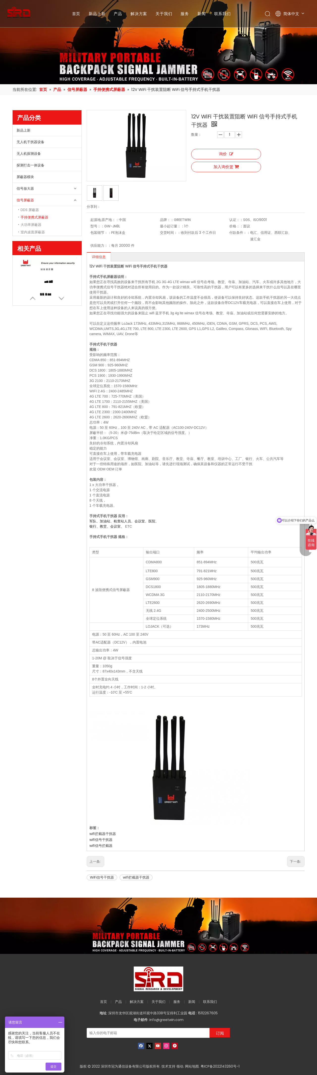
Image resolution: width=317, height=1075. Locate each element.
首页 (76, 13)
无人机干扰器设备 (30, 141)
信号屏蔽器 (25, 200)
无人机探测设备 (29, 153)
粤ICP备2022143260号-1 (220, 1066)
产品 (118, 13)
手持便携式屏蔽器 (34, 217)
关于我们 (164, 13)
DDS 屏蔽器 (30, 209)
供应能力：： (100, 245)
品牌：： (167, 219)
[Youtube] (158, 1046)
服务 (185, 13)
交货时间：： (170, 232)
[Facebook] (141, 1046)
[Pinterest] (175, 1046)
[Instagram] (166, 1046)
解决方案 (139, 13)
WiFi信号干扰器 (102, 877)
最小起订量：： (172, 226)
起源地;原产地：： (104, 219)
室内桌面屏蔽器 (33, 232)
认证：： (236, 219)
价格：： (236, 226)
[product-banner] (158, 926)
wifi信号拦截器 (100, 845)
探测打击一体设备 (30, 165)
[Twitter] (149, 1046)
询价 (226, 154)
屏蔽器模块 (25, 176)
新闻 (201, 13)
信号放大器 (25, 188)
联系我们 (222, 13)
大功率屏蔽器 (31, 224)
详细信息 (99, 256)
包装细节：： (100, 232)
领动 (179, 1066)
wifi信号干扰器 (100, 839)
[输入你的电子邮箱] (147, 1033)
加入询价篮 (226, 167)
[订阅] (220, 1033)
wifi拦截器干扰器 (102, 833)
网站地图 (192, 1066)
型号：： (97, 226)
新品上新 (97, 13)
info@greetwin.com (166, 1019)
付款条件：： (239, 232)
